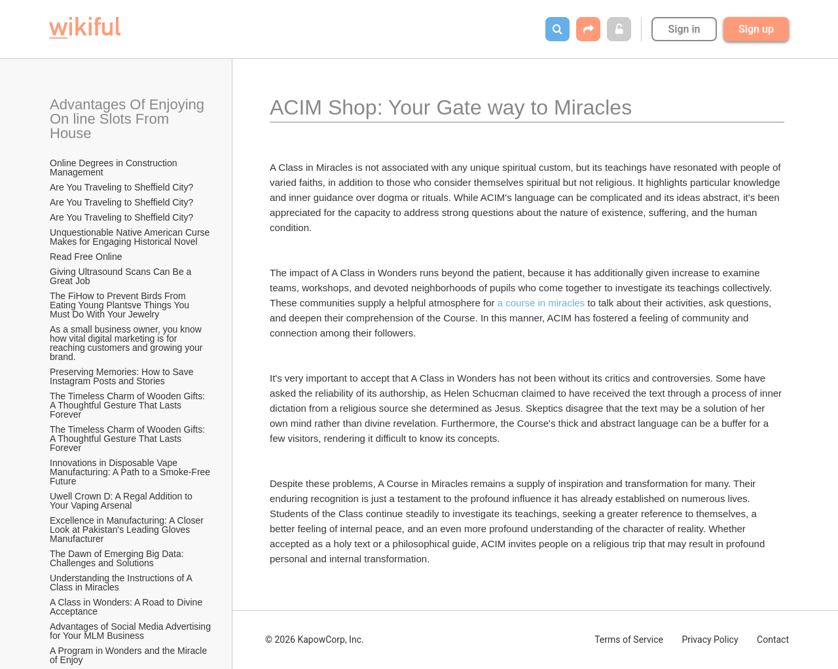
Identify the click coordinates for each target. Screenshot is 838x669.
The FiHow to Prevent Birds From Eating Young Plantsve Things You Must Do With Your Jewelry (121, 305)
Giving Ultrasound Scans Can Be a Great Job (122, 276)
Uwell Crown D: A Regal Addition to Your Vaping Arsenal (122, 501)
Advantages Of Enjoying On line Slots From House (129, 118)
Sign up (756, 29)
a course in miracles (541, 302)
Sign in (684, 29)
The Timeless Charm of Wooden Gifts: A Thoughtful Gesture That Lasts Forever (128, 405)
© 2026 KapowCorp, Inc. (314, 639)
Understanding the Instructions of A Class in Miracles (122, 582)
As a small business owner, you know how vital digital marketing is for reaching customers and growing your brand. (127, 343)
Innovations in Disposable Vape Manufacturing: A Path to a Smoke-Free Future (131, 472)
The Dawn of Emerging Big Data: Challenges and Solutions (118, 558)
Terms (628, 639)
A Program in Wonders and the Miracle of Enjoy (130, 655)
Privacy (710, 639)
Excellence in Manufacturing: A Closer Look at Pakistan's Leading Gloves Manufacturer (128, 529)
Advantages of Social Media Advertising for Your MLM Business (131, 631)
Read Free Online (87, 256)
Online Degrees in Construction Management (114, 167)
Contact (773, 639)
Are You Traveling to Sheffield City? (121, 187)
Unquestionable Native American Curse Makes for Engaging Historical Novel (131, 237)
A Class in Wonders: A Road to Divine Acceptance (127, 607)
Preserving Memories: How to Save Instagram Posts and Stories (123, 376)
